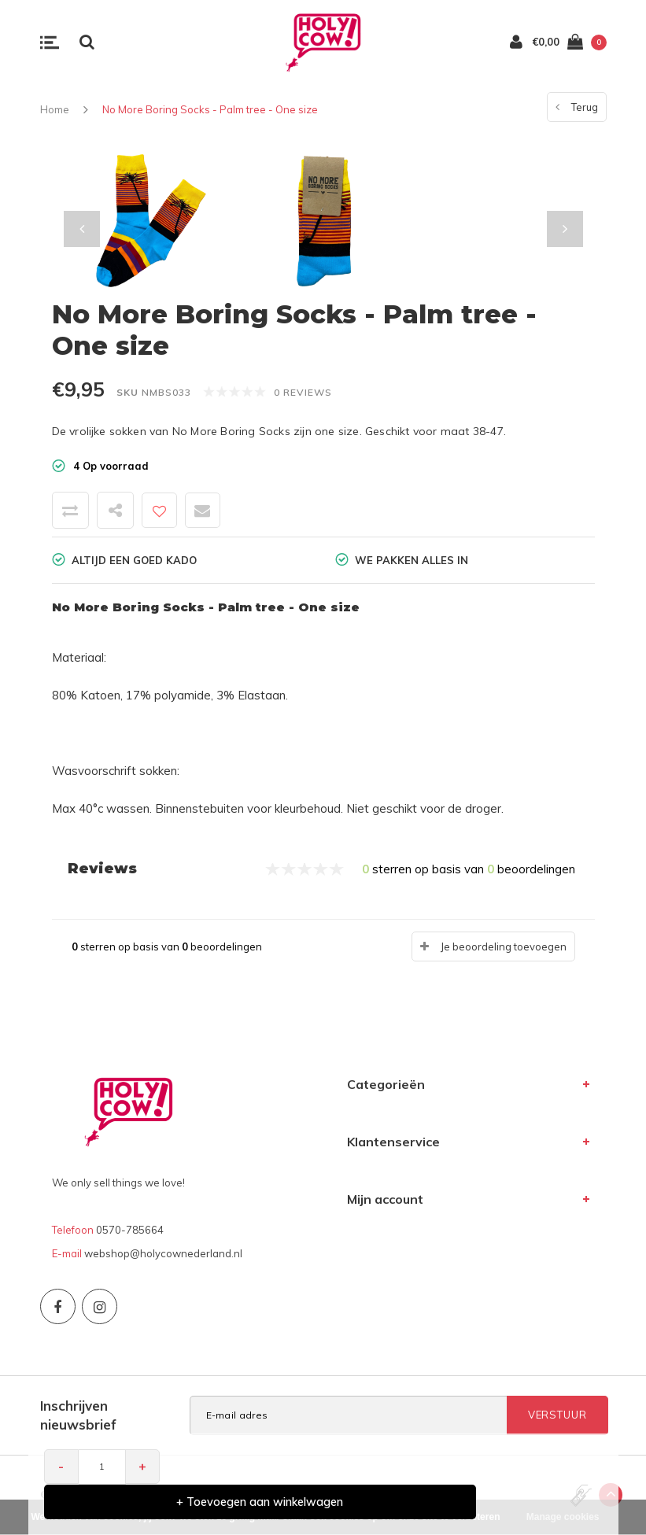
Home (54, 109)
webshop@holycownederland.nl (163, 1253)
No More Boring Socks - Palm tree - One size (210, 109)
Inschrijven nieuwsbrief (78, 1415)
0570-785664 (130, 1229)
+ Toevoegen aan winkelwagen (386, 1501)
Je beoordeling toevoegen (504, 946)
